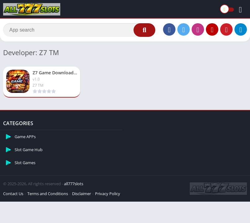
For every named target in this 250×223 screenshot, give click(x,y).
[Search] (79, 30)
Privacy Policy (107, 193)
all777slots (73, 183)
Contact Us (13, 193)
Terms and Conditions (47, 193)
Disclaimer (81, 193)
